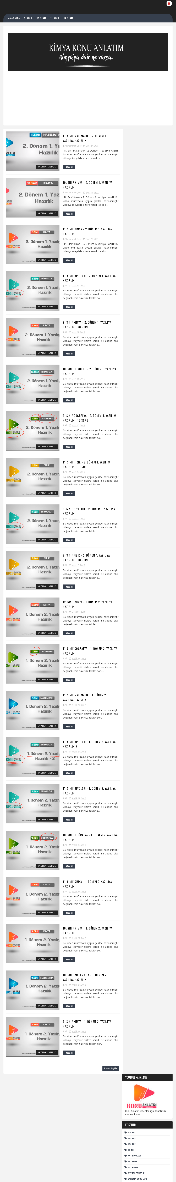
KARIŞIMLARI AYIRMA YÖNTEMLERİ (133, 1117)
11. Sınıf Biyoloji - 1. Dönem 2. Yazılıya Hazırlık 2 (83, 747)
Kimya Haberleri (136, 245)
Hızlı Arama (134, 304)
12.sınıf (131, 199)
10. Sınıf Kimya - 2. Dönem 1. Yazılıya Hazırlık (81, 185)
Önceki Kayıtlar (106, 1073)
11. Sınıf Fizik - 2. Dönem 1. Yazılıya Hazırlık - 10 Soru (81, 466)
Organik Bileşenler (138, 251)
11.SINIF (55, 18)
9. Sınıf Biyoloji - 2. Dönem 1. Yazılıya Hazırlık (83, 513)
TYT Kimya (133, 280)
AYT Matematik (136, 228)
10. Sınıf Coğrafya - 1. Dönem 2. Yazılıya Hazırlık (85, 841)
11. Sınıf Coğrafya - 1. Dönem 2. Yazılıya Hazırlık (85, 653)
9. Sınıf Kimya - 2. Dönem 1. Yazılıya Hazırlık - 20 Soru (81, 325)
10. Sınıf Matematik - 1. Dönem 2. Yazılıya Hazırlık (86, 981)
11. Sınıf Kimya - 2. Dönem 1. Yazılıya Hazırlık (81, 232)
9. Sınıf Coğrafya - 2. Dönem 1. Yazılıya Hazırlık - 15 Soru (84, 419)
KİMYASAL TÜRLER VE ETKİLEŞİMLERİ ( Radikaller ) (151, 1154)
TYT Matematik (136, 286)
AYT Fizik (132, 216)
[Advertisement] (88, 95)
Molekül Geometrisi (142, 1103)
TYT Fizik (132, 274)
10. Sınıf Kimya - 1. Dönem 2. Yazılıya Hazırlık (81, 934)
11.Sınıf (131, 193)
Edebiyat (132, 239)
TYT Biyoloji (134, 263)
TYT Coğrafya (135, 268)
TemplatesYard (46, 1176)
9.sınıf (131, 205)
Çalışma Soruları (137, 234)
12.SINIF (69, 18)
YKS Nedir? (133, 294)
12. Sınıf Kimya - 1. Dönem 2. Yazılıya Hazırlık (81, 606)
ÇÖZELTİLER (139, 1124)
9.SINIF (28, 18)
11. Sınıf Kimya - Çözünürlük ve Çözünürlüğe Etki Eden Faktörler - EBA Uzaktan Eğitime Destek (151, 1142)
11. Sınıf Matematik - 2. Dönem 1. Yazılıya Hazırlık (85, 138)
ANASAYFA (14, 18)
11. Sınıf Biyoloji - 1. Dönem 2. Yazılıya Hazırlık (83, 794)
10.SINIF (42, 18)
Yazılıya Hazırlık (41, 167)
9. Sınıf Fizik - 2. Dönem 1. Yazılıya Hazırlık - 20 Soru (81, 559)
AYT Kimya (133, 222)
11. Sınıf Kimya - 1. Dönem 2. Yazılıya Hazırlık (81, 888)
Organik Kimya (136, 257)
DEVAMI (64, 167)
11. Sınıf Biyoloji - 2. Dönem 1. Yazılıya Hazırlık (83, 278)
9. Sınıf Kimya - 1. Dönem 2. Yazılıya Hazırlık (80, 1028)
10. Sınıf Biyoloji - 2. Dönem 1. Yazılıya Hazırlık (83, 372)
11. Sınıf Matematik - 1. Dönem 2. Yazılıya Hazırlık (85, 700)
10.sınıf (131, 187)
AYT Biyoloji (134, 210)
